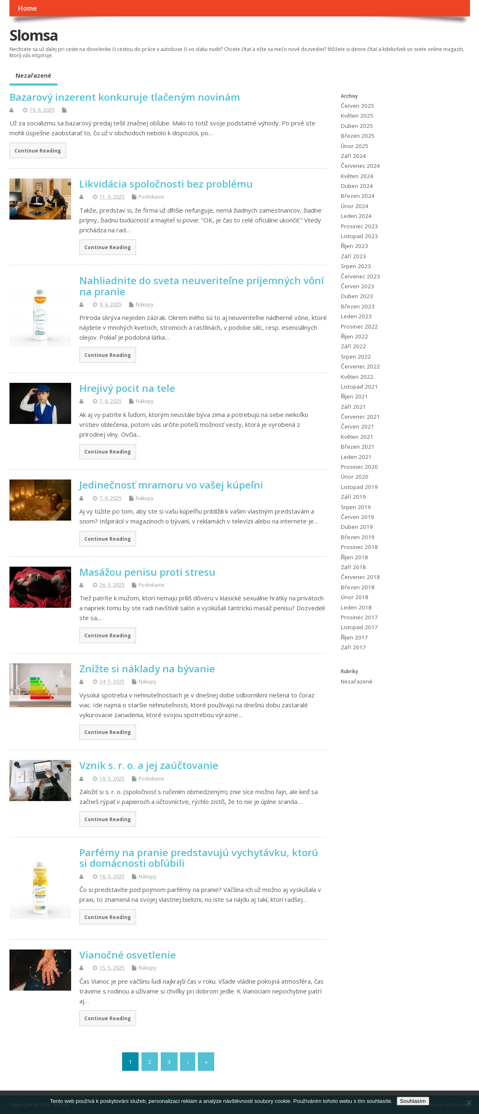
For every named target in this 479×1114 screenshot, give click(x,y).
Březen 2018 (358, 587)
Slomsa (33, 35)
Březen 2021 (358, 446)
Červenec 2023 (360, 276)
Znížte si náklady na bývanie (147, 668)
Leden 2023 (356, 316)
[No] (469, 1102)
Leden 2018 (356, 607)
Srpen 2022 (356, 356)
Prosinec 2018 (359, 547)
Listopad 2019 (359, 487)
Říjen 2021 (354, 396)
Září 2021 (353, 406)
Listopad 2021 (359, 386)
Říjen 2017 (354, 637)
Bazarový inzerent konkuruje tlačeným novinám (124, 97)
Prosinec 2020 (359, 466)
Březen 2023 (358, 306)
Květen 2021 (357, 436)
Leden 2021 (356, 457)
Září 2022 (353, 346)
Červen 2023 (357, 286)
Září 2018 (353, 567)
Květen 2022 (357, 376)
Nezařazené (33, 75)
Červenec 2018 (360, 577)
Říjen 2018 (354, 557)
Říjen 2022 (354, 336)
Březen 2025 (358, 135)
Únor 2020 (354, 476)
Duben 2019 (357, 526)
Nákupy (144, 304)
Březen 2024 (358, 195)
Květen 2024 (357, 176)
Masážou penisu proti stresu (147, 572)
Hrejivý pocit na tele (127, 388)
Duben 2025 (357, 126)
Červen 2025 (357, 105)
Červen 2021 (357, 426)
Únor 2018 (354, 597)
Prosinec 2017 (359, 617)
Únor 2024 (354, 206)
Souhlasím (413, 1101)
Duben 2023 (357, 296)
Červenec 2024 (360, 165)
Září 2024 (353, 156)
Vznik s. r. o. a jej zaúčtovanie (148, 765)
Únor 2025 (354, 146)
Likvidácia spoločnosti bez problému (166, 183)
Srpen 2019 (356, 507)
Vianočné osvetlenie (127, 954)
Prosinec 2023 (359, 226)
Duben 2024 (357, 186)
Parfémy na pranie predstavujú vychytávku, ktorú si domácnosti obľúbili (198, 857)
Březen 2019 (358, 537)
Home (27, 8)
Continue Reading (37, 150)
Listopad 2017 (359, 627)
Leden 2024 (356, 216)
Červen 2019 (357, 517)
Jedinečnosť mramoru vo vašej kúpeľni (171, 484)
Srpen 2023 (356, 266)
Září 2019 (353, 496)
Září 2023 (353, 256)
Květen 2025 (357, 115)
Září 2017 (353, 647)
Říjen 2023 (354, 246)
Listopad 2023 (359, 236)
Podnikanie (151, 196)
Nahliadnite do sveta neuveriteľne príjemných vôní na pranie (201, 285)
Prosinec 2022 (359, 326)
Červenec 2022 (360, 366)
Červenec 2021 (360, 416)
